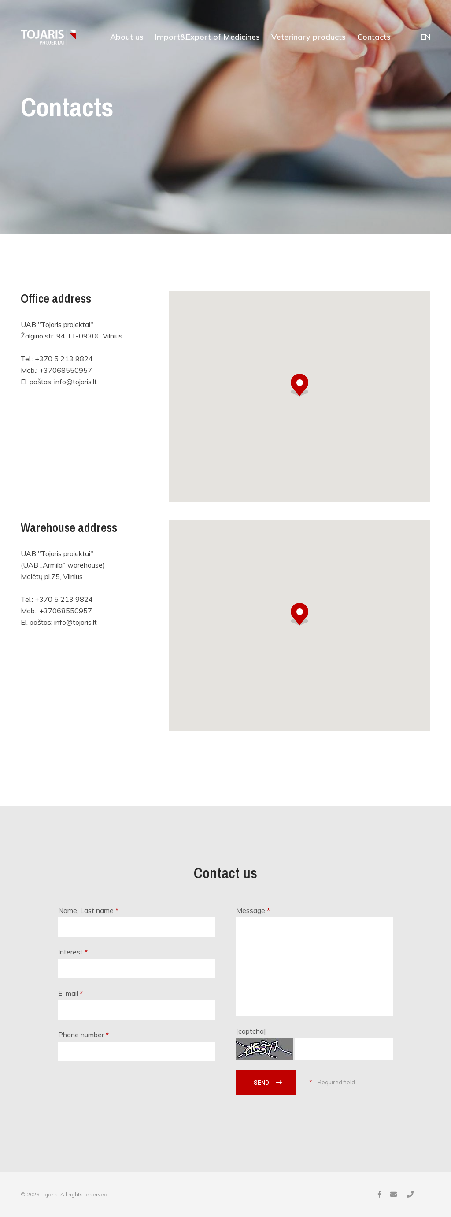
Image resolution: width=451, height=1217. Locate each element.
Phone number (83, 1034)
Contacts (374, 37)
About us (127, 37)
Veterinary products (308, 37)
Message (253, 910)
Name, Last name (88, 910)
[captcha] (251, 1031)
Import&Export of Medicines (207, 37)
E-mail (70, 993)
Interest (73, 951)
